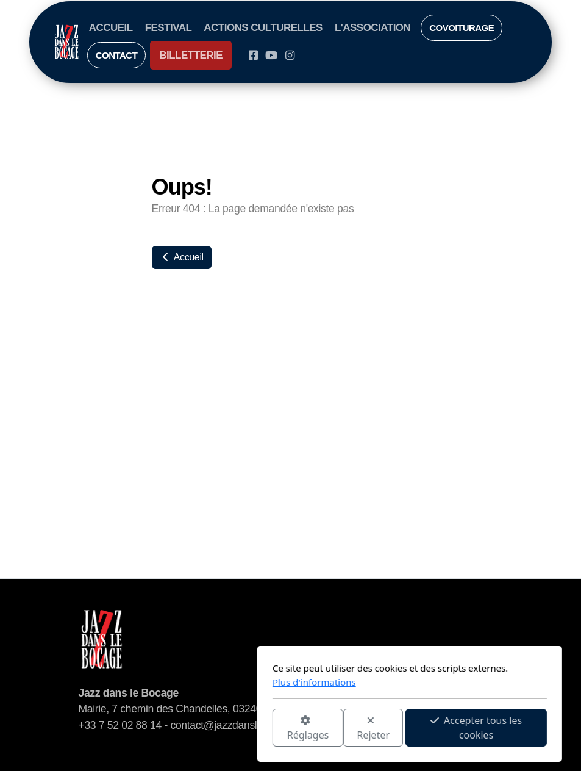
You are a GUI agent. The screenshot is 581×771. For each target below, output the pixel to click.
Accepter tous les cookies (357, 728)
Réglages (188, 728)
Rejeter (254, 728)
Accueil (182, 257)
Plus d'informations (195, 682)
